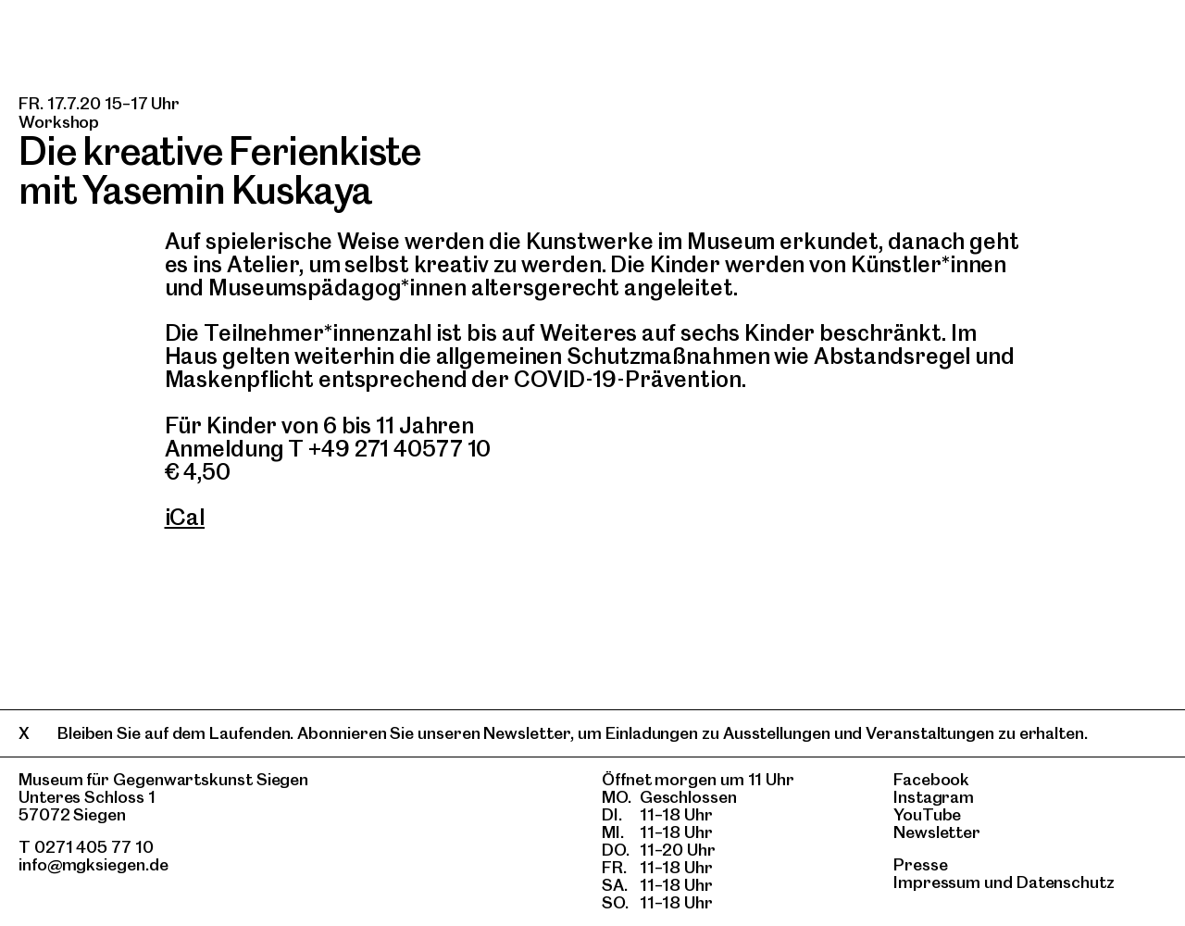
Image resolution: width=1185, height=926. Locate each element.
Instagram (933, 797)
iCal (185, 517)
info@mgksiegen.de (93, 864)
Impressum (936, 882)
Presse (920, 864)
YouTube (927, 814)
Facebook (931, 779)
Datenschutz (1066, 882)
